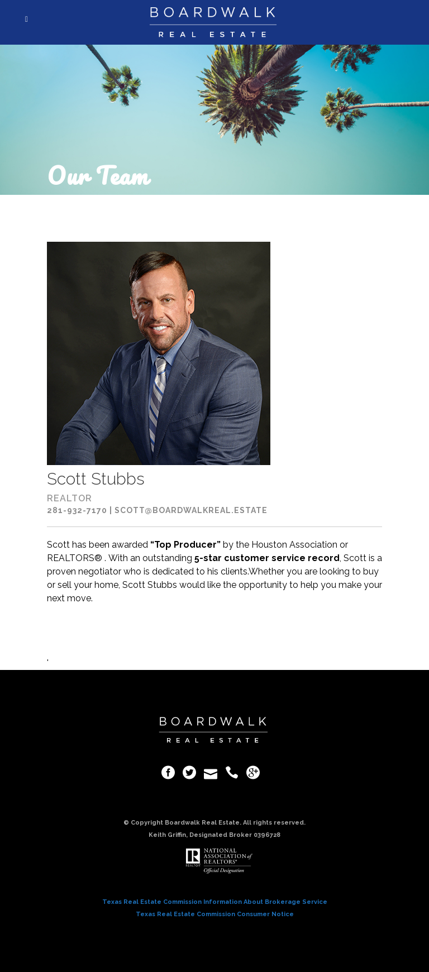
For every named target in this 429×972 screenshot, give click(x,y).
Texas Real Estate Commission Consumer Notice (215, 914)
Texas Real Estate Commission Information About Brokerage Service (214, 902)
